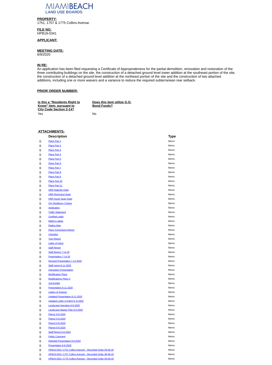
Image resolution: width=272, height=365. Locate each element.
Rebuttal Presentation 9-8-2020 (64, 341)
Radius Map (54, 225)
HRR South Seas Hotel (60, 199)
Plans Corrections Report (61, 230)
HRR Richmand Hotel (59, 194)
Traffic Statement (57, 212)
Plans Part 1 (54, 141)
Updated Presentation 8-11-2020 (65, 296)
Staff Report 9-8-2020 (59, 332)
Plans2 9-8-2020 (56, 319)
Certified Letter (56, 216)
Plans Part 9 (54, 177)
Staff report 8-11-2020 (59, 265)
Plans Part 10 (55, 181)
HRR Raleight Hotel (58, 190)
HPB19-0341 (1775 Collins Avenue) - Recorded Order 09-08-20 (81, 359)
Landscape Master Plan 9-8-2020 (65, 310)
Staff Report (54, 248)
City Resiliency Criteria (60, 203)
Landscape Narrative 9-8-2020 (64, 305)
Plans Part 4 (54, 154)
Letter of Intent (55, 243)
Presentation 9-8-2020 (59, 345)
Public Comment (56, 336)
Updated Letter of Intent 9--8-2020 (65, 301)
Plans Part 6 (54, 163)
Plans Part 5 (54, 159)
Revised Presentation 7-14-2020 (65, 261)
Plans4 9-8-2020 (56, 328)
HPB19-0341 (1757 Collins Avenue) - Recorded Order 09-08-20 (81, 354)
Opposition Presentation (60, 270)
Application (54, 208)
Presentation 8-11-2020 (60, 288)
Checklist (53, 234)
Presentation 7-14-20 (59, 256)
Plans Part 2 (54, 145)
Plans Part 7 (54, 168)
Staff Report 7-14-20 (58, 252)
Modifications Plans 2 (59, 279)
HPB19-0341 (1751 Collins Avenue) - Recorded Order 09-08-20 (81, 350)
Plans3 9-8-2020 (56, 323)
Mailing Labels (55, 221)
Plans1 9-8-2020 (56, 314)
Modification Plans (57, 274)
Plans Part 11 (55, 185)
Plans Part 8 (54, 172)
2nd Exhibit (54, 283)
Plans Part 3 (54, 150)
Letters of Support (57, 292)
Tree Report (54, 239)
